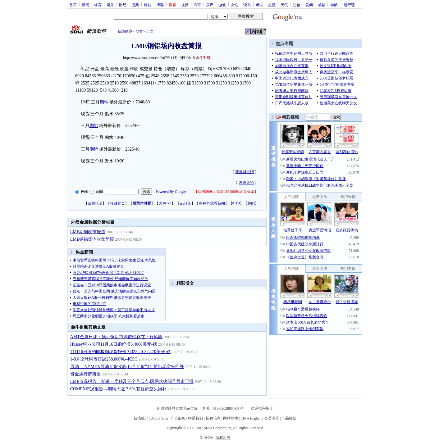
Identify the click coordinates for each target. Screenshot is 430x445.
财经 (122, 5)
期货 (139, 31)
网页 (85, 191)
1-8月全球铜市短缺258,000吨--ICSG (104, 359)
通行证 (349, 5)
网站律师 (230, 418)
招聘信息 (213, 418)
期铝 (93, 125)
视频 (185, 5)
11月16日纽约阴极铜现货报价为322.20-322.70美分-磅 (120, 351)
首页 (73, 5)
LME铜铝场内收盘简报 (92, 239)
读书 (247, 5)
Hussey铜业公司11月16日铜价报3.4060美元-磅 (113, 344)
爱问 (309, 5)
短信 (296, 5)
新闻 (85, 5)
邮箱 (321, 5)
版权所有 (223, 437)
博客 (160, 5)
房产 (209, 5)
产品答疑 (288, 418)
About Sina (159, 418)
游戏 (222, 5)
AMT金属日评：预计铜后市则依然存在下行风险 (116, 336)
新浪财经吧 (244, 172)
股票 (135, 5)
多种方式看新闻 (212, 203)
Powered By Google (171, 191)
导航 (334, 5)
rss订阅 (185, 203)
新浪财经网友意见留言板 (177, 408)
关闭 (251, 203)
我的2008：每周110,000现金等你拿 (226, 191)
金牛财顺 (203, 58)
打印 (236, 203)
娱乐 (110, 5)
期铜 (104, 102)
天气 (284, 5)
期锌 (93, 149)
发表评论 (246, 182)
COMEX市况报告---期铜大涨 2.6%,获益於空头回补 (118, 389)
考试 (259, 5)
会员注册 (271, 418)
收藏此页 (117, 203)
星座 (272, 5)
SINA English (250, 418)
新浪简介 (141, 418)
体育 (98, 5)
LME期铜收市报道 (88, 231)
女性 (234, 5)
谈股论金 (95, 203)
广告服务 (178, 418)
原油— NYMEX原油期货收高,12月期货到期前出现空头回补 (127, 366)
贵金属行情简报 (85, 374)
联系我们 (195, 418)
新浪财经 (124, 31)
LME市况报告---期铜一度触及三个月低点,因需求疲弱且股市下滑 (132, 381)
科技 (147, 5)
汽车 (197, 5)
